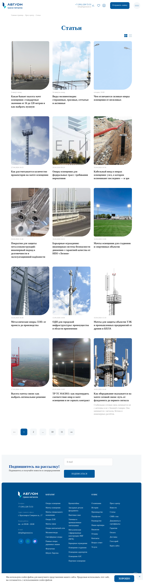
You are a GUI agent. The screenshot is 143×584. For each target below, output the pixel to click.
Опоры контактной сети (55, 528)
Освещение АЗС (75, 557)
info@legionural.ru (84, 7)
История (94, 508)
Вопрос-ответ (96, 543)
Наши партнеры (97, 526)
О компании (96, 504)
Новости (113, 508)
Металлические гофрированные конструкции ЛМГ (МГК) (76, 534)
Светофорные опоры (54, 537)
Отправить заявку (119, 5)
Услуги (94, 547)
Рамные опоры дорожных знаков (53, 543)
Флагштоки (50, 549)
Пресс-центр (115, 504)
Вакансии (95, 530)
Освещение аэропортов (78, 552)
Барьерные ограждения (78, 544)
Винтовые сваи (75, 515)
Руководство (96, 521)
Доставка (113, 537)
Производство (97, 512)
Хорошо (124, 578)
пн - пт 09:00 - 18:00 (26, 524)
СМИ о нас (114, 517)
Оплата (113, 533)
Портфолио (96, 517)
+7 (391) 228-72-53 (83, 4)
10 (52, 432)
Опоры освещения (53, 504)
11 (62, 432)
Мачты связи (51, 524)
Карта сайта (114, 546)
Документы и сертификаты (115, 522)
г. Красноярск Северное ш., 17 (30, 516)
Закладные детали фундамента (76, 509)
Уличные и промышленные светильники (75, 523)
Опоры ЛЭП (50, 520)
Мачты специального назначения (54, 513)
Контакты (95, 539)
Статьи (112, 512)
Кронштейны (74, 504)
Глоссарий (114, 542)
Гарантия (113, 528)
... (43, 432)
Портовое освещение (77, 561)
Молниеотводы (52, 533)
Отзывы (94, 534)
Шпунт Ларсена (52, 553)
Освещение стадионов (77, 548)
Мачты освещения (53, 508)
